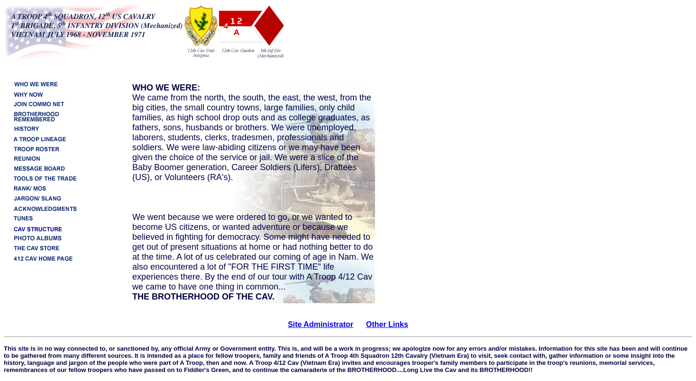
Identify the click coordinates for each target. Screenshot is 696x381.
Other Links (387, 324)
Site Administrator (320, 324)
